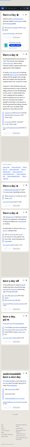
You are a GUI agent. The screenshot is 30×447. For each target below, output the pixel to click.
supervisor (8, 113)
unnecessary (17, 115)
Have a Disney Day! (8, 174)
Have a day (5, 128)
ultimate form (10, 217)
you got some (11, 389)
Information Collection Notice (21, 425)
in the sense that (14, 73)
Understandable (10, 399)
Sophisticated (8, 190)
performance (18, 21)
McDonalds (13, 386)
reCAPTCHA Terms (20, 436)
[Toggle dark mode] (24, 8)
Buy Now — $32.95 (15, 45)
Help (2, 427)
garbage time (11, 330)
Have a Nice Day (14, 170)
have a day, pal (16, 167)
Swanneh (12, 202)
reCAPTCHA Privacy (20, 434)
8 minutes (15, 28)
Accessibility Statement (7, 434)
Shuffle (15, 414)
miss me (20, 235)
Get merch (16, 37)
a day (24, 28)
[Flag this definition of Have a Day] (26, 14)
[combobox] (13, 8)
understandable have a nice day (10, 402)
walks (6, 241)
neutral (7, 192)
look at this (14, 296)
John (5, 296)
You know (12, 235)
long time (15, 289)
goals (8, 28)
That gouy (22, 402)
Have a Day (5, 33)
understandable (10, 381)
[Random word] (21, 8)
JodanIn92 (12, 245)
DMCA (2, 432)
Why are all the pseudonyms (18, 304)
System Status (19, 428)
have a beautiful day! (13, 176)
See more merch (13, 48)
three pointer (20, 330)
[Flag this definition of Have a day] (26, 54)
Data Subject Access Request (21, 431)
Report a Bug (4, 436)
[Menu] (27, 8)
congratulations (19, 324)
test (22, 196)
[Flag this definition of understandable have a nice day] (26, 373)
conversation (22, 222)
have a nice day (8, 63)
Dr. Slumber (14, 338)
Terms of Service (5, 430)
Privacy (3, 429)
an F (14, 196)
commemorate (17, 19)
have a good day (18, 172)
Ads (2, 425)
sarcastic (8, 122)
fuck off (22, 285)
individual (9, 24)
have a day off (6, 304)
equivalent (16, 190)
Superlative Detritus (15, 128)
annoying (5, 289)
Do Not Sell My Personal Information (21, 438)
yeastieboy (12, 33)
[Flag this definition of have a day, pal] (26, 316)
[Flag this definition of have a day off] (26, 280)
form (11, 324)
